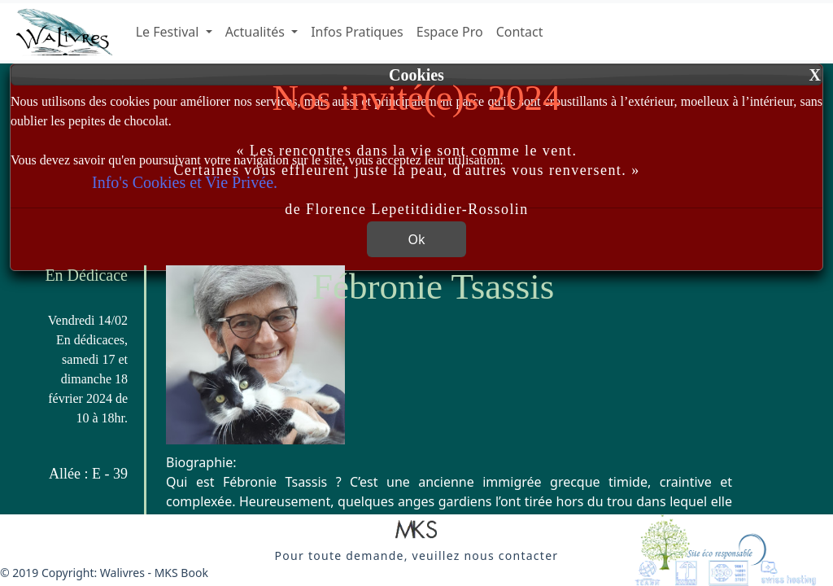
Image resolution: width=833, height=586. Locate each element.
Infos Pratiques (357, 32)
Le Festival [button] (169, 32)
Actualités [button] (256, 32)
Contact (519, 32)
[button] (416, 530)
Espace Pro (449, 32)
